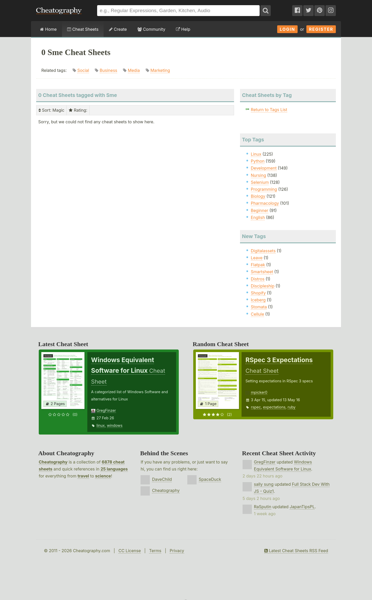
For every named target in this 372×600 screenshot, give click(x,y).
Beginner (259, 210)
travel (83, 476)
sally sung (264, 484)
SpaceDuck (210, 479)
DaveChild (162, 479)
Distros (258, 279)
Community (151, 29)
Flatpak (258, 264)
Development (264, 168)
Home (48, 29)
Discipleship (262, 285)
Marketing (160, 70)
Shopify (258, 292)
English (258, 217)
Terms (155, 550)
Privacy (177, 550)
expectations (274, 407)
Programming (264, 189)
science (103, 476)
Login (287, 29)
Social (83, 70)
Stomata (259, 306)
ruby (292, 407)
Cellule (257, 314)
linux (101, 425)
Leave (256, 257)
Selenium (260, 182)
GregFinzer (106, 410)
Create (118, 29)
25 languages (114, 469)
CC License (129, 550)
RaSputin (262, 506)
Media (134, 70)
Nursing (258, 175)
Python (258, 161)
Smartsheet (262, 271)
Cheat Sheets (82, 29)
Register (321, 29)
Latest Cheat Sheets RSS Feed (296, 550)
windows (114, 425)
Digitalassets (263, 250)
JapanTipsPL (302, 506)
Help (183, 29)
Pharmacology (265, 203)
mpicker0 (259, 392)
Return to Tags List (269, 109)
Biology (258, 196)
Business (108, 70)
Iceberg (258, 299)
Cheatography (53, 462)
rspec (256, 407)
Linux (256, 154)
